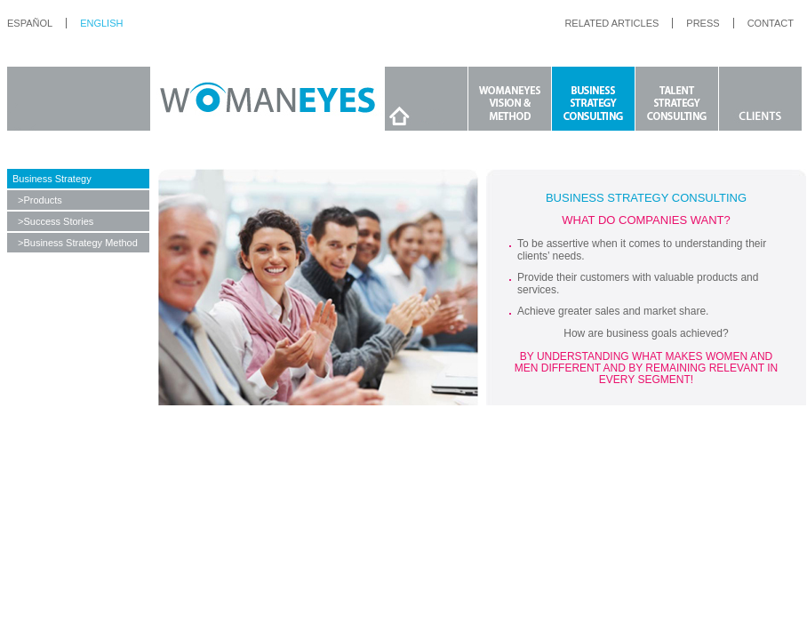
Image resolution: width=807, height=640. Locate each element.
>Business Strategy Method (78, 242)
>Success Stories (55, 221)
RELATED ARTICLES (611, 23)
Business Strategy (52, 178)
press (702, 23)
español (29, 23)
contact (770, 23)
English (101, 23)
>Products (40, 200)
